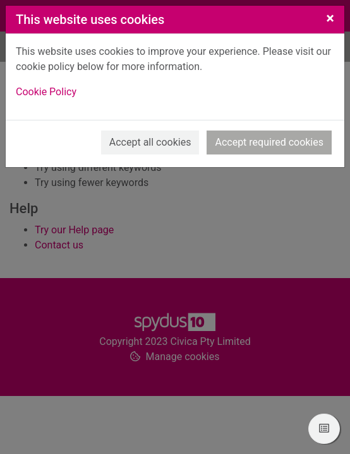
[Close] (330, 18)
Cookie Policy (46, 92)
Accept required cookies (269, 142)
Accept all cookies (150, 142)
